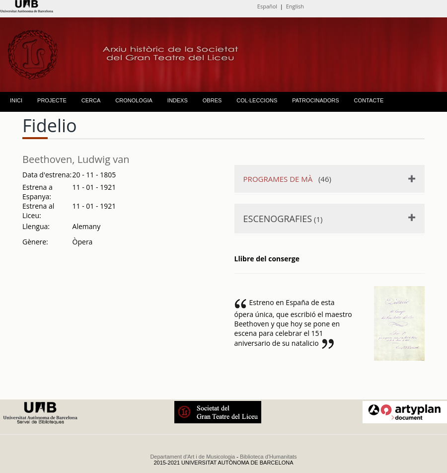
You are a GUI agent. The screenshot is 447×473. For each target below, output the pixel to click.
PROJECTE (52, 100)
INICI (16, 100)
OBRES (212, 100)
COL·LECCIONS (256, 100)
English (295, 6)
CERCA (91, 100)
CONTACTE (369, 100)
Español (267, 6)
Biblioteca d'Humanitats (268, 457)
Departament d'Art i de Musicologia (192, 457)
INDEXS (177, 100)
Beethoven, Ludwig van (76, 159)
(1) (283, 219)
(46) (287, 179)
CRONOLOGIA (133, 100)
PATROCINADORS (315, 100)
